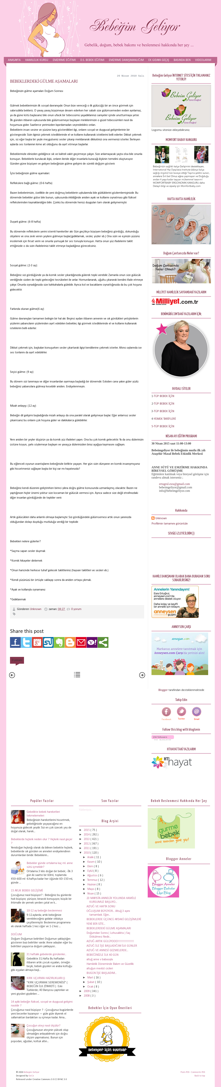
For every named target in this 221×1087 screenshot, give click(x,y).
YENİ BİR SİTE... (96, 923)
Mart (90, 977)
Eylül (90, 871)
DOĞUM (16, 934)
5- (152, 426)
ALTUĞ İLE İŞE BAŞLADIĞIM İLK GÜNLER (112, 945)
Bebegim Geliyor (31, 1072)
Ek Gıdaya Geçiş (158, 60)
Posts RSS (185, 1072)
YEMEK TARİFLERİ (165, 418)
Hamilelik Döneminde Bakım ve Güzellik (110, 964)
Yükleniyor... (86, 809)
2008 (87, 995)
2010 (87, 852)
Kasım (91, 861)
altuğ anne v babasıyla (100, 959)
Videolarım (203, 60)
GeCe (31, 1076)
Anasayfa (14, 60)
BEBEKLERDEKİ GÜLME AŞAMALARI (43, 81)
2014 (87, 834)
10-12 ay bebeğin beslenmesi (44, 910)
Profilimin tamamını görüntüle (169, 523)
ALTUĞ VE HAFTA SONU (101, 906)
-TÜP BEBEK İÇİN (163, 396)
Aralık (90, 857)
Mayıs (91, 889)
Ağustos (92, 875)
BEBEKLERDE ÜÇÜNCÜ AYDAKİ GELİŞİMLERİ (114, 919)
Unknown (36, 609)
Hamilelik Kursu (36, 60)
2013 (87, 839)
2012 (87, 843)
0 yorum (76, 609)
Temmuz (92, 880)
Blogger (163, 690)
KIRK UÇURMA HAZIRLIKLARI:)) (46, 978)
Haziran (92, 884)
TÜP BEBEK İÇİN (164, 403)
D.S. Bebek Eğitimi (92, 60)
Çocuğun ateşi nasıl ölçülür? (43, 1025)
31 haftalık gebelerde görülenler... (46, 954)
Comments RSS (198, 1072)
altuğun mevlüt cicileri (100, 968)
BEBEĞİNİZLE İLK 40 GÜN (102, 954)
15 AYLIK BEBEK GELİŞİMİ (27, 890)
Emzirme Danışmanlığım (126, 60)
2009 (87, 991)
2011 (87, 848)
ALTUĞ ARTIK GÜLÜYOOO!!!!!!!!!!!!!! (110, 941)
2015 (87, 830)
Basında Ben (182, 60)
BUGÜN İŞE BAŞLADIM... (102, 973)
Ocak (90, 986)
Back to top (200, 1076)
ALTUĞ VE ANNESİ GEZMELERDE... (107, 950)
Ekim (90, 866)
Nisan (91, 893)
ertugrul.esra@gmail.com (174, 484)
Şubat (91, 982)
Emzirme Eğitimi (64, 60)
